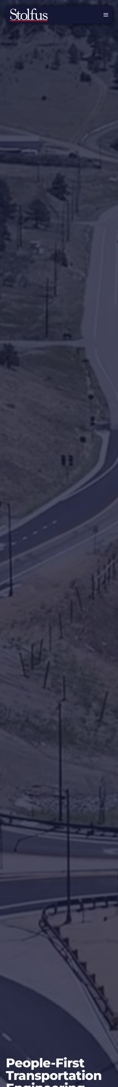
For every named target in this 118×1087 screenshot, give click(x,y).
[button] (106, 14)
